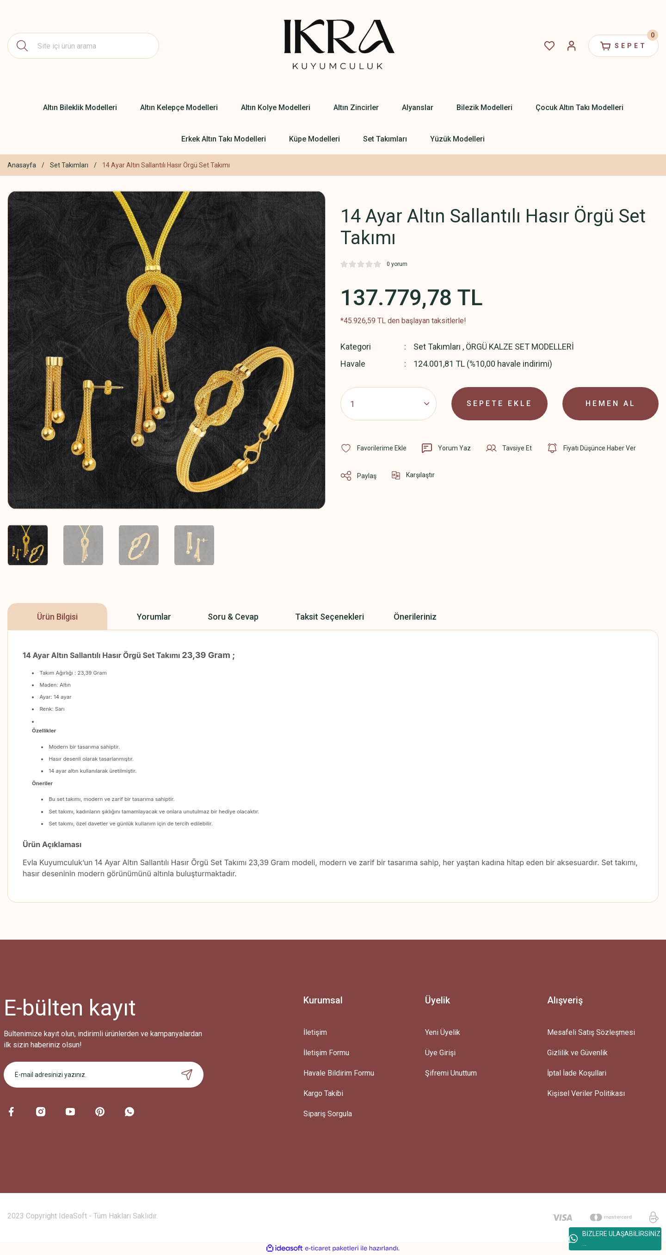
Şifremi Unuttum (451, 1073)
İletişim (315, 1032)
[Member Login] (571, 46)
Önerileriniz (415, 616)
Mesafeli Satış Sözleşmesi (591, 1032)
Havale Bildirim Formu (338, 1073)
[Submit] (187, 1075)
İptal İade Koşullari (576, 1073)
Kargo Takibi (323, 1093)
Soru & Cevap (233, 616)
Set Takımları (437, 346)
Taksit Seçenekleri (329, 616)
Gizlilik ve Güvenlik (577, 1052)
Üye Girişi (440, 1052)
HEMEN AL (611, 403)
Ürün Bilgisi (57, 616)
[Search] (83, 46)
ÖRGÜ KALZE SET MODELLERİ (520, 346)
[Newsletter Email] (104, 1075)
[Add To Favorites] (373, 448)
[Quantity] (388, 403)
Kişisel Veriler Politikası (586, 1093)
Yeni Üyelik (442, 1032)
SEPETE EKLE (499, 403)
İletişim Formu (326, 1052)
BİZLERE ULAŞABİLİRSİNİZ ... (614, 1238)
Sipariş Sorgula (327, 1113)
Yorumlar (154, 616)
